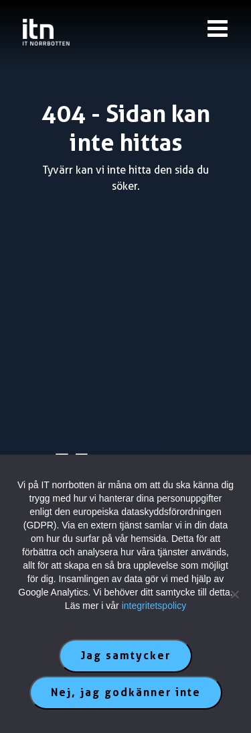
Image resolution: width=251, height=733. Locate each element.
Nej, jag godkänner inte (126, 692)
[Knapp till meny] (217, 28)
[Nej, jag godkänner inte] (234, 594)
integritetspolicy (154, 605)
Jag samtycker (125, 655)
